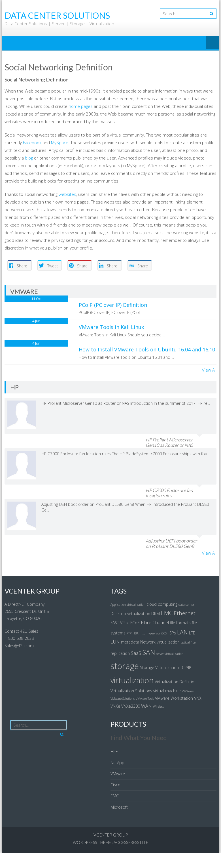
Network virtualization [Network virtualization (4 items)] (160, 642)
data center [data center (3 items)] (186, 605)
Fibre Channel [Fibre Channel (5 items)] (155, 622)
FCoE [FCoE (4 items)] (135, 622)
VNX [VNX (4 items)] (197, 698)
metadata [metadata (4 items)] (130, 642)
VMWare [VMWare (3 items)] (188, 691)
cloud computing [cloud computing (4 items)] (161, 604)
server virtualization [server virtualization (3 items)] (169, 654)
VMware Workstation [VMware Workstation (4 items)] (174, 698)
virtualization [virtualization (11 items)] (132, 680)
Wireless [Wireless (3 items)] (158, 707)
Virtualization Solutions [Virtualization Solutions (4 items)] (131, 690)
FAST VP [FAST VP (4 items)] (117, 622)
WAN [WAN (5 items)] (146, 706)
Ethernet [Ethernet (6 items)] (185, 613)
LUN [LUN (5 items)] (115, 641)
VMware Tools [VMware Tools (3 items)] (145, 699)
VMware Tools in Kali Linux (111, 327)
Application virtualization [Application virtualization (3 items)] (127, 605)
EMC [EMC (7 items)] (167, 613)
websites (67, 194)
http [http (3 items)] (142, 633)
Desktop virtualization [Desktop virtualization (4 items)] (130, 613)
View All (209, 370)
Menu (212, 43)
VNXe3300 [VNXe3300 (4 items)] (130, 706)
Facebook (32, 142)
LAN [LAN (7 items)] (182, 632)
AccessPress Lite (131, 842)
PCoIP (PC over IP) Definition (113, 304)
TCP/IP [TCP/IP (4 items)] (185, 667)
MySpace (59, 142)
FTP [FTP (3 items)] (129, 633)
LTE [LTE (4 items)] (192, 633)
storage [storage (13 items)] (124, 666)
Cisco (115, 784)
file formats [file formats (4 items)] (180, 622)
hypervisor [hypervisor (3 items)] (153, 633)
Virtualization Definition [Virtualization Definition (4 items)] (176, 681)
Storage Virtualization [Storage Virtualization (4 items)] (159, 667)
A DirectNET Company (24, 604)
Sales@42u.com (19, 645)
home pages (81, 106)
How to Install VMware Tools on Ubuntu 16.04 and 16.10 (147, 349)
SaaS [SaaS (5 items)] (136, 653)
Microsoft (119, 807)
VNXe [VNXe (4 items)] (115, 706)
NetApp (117, 762)
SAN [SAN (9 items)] (148, 652)
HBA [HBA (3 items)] (135, 633)
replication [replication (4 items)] (120, 653)
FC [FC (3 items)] (127, 623)
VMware (117, 773)
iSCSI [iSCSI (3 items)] (164, 633)
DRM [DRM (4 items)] (155, 613)
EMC (114, 795)
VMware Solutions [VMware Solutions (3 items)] (122, 699)
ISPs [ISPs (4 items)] (172, 633)
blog (29, 158)
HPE (114, 751)
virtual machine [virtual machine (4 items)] (167, 690)
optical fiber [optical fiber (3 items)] (189, 642)
